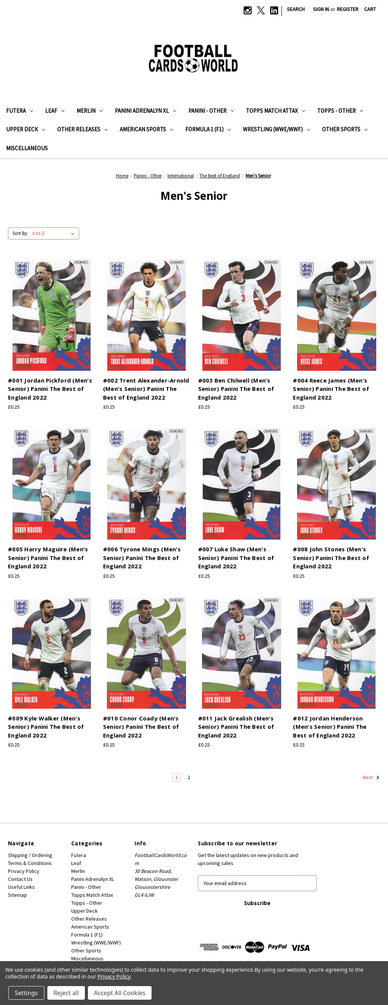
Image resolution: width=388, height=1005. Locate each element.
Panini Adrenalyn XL (145, 110)
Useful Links (21, 887)
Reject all (66, 993)
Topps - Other (340, 110)
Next (371, 777)
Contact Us (20, 879)
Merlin (90, 110)
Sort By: (20, 233)
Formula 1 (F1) (208, 129)
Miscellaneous (27, 148)
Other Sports (345, 129)
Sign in (321, 9)
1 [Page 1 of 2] (176, 777)
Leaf (54, 110)
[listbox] (55, 233)
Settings (26, 993)
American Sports (146, 129)
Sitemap (17, 894)
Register (347, 9)
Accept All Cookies (120, 993)
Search (296, 9)
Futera (19, 110)
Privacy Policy (23, 871)
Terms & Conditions (30, 863)
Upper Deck (25, 129)
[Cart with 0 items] (370, 9)
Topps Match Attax (275, 110)
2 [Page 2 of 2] (189, 777)
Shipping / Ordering (30, 855)
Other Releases (82, 129)
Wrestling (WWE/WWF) (276, 129)
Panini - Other (211, 110)
